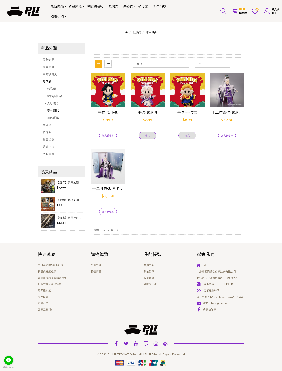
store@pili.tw (218, 303)
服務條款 (43, 296)
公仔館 (143, 6)
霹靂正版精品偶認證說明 (52, 277)
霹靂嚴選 (75, 6)
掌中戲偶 (151, 32)
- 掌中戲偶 (51, 110)
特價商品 (96, 271)
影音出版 (159, 6)
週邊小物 (57, 16)
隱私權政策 (44, 290)
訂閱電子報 (150, 284)
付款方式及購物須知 (50, 284)
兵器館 (128, 6)
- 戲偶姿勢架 (52, 96)
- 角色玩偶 (51, 117)
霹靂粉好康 (209, 309)
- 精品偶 (49, 88)
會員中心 (149, 265)
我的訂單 (149, 271)
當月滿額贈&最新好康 (50, 265)
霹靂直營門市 (46, 309)
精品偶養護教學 (47, 271)
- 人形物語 (51, 103)
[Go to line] (8, 360)
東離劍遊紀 (95, 6)
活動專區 (48, 154)
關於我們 (43, 303)
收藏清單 (149, 277)
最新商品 (57, 6)
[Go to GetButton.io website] (8, 367)
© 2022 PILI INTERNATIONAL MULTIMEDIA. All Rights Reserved (141, 354)
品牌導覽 (96, 265)
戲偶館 (113, 6)
